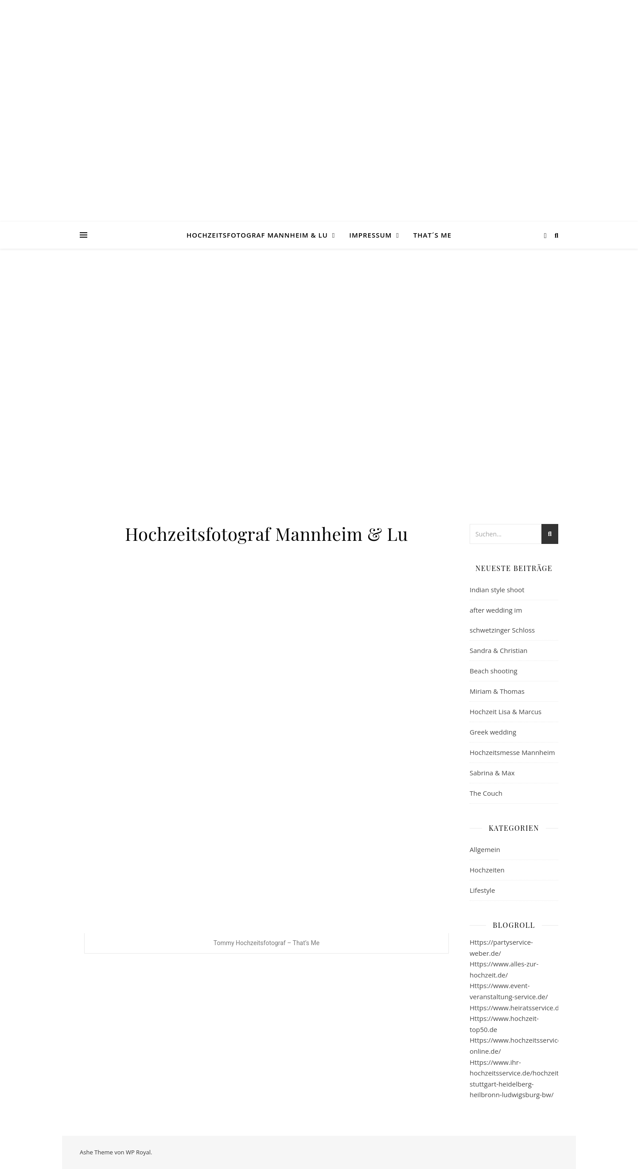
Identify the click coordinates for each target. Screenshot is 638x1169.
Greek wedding (493, 731)
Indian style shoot (497, 589)
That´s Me (432, 235)
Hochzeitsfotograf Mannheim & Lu (257, 235)
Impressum (370, 235)
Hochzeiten (487, 869)
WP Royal (138, 1152)
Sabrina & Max (492, 772)
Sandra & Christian (499, 650)
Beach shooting (493, 670)
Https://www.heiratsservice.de (516, 1007)
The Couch (486, 793)
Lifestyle (482, 890)
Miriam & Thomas (497, 691)
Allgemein (485, 849)
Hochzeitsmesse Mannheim (512, 752)
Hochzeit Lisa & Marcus (505, 711)
